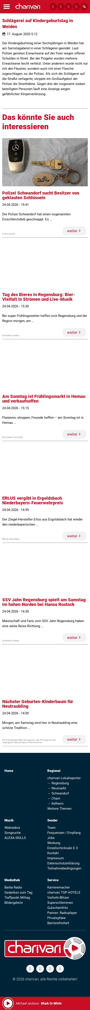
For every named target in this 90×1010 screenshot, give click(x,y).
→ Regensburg (58, 783)
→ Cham (53, 798)
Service (53, 880)
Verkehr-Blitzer (58, 898)
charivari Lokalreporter (64, 778)
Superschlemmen (60, 903)
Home (8, 771)
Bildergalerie (13, 903)
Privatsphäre (56, 918)
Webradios (12, 828)
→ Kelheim (55, 804)
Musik (8, 820)
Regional (53, 771)
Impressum (55, 858)
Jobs (51, 838)
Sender (52, 820)
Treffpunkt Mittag (17, 898)
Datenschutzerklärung (63, 863)
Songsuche (12, 833)
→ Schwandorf (58, 793)
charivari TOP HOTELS (63, 892)
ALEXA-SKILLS (15, 838)
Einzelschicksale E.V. (63, 848)
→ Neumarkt (56, 788)
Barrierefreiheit (58, 923)
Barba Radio (13, 887)
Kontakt (53, 853)
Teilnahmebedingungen (64, 868)
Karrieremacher (58, 887)
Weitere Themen (59, 809)
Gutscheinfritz (57, 908)
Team (51, 828)
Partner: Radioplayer (62, 913)
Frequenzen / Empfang (63, 833)
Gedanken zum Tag (18, 892)
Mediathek (12, 880)
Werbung (53, 843)
